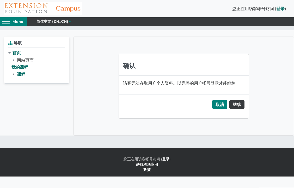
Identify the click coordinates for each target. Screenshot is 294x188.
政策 (147, 169)
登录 (280, 8)
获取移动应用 (147, 164)
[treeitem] (36, 63)
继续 (237, 104)
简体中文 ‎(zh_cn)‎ (52, 21)
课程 (21, 74)
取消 (220, 104)
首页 (17, 53)
